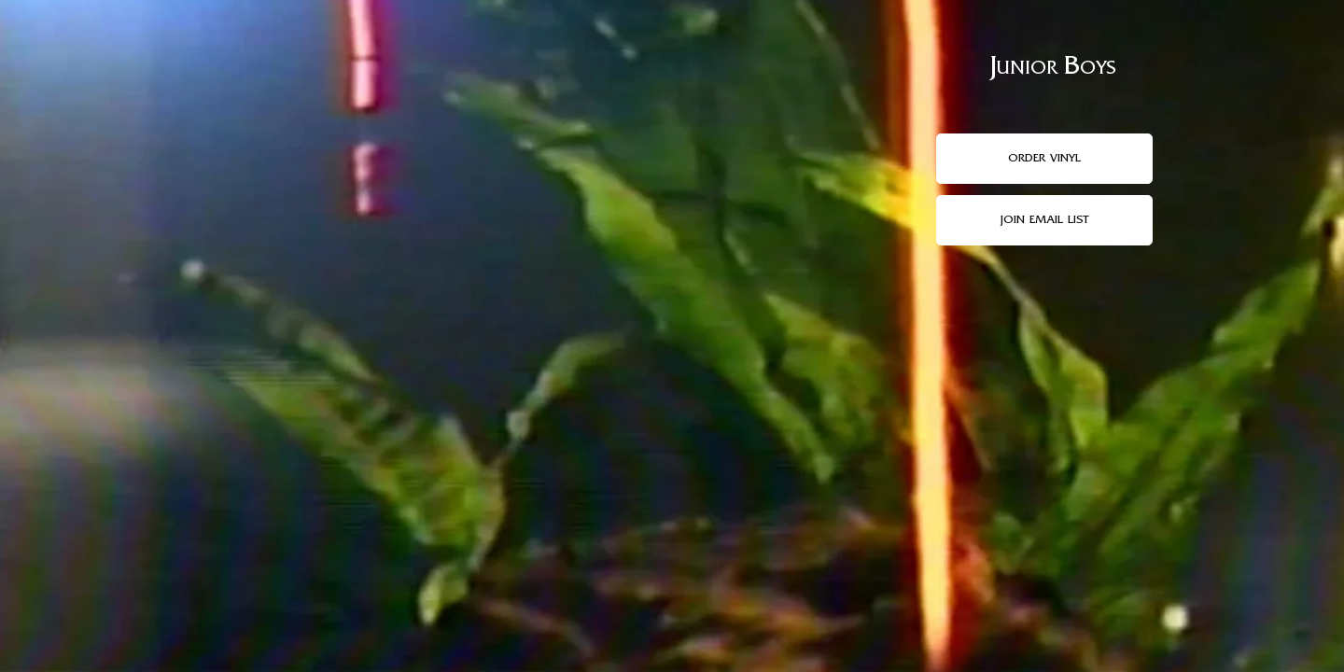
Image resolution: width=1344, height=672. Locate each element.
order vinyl (1044, 158)
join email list (1044, 220)
